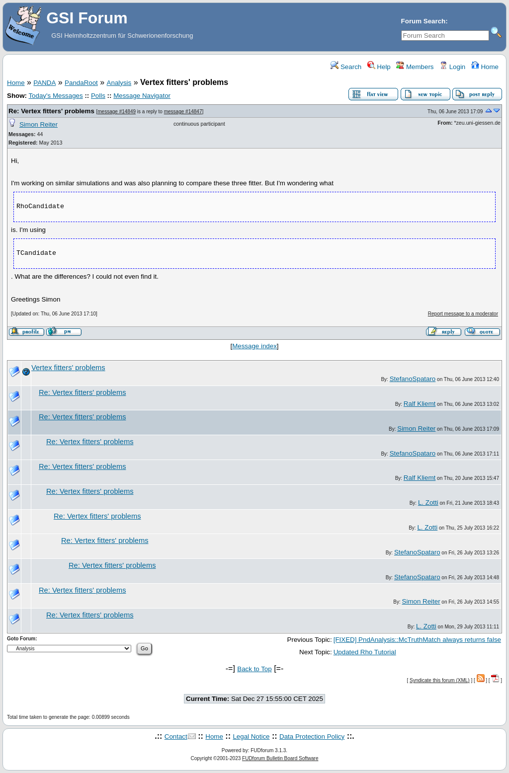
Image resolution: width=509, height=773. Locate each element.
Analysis (119, 82)
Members (414, 67)
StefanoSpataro (413, 379)
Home (485, 67)
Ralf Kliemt (419, 403)
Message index (254, 346)
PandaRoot (81, 82)
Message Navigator (141, 95)
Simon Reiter (38, 124)
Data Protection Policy (311, 736)
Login (452, 67)
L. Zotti (428, 502)
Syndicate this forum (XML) (440, 680)
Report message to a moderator (463, 313)
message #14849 (116, 111)
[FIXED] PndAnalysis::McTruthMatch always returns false (417, 639)
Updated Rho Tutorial (365, 652)
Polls (98, 95)
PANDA (44, 82)
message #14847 (183, 111)
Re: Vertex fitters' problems (51, 111)
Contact (176, 736)
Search (346, 67)
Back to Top (254, 669)
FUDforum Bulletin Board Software (280, 758)
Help (379, 67)
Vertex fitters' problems (68, 368)
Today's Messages (55, 95)
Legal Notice (251, 736)
